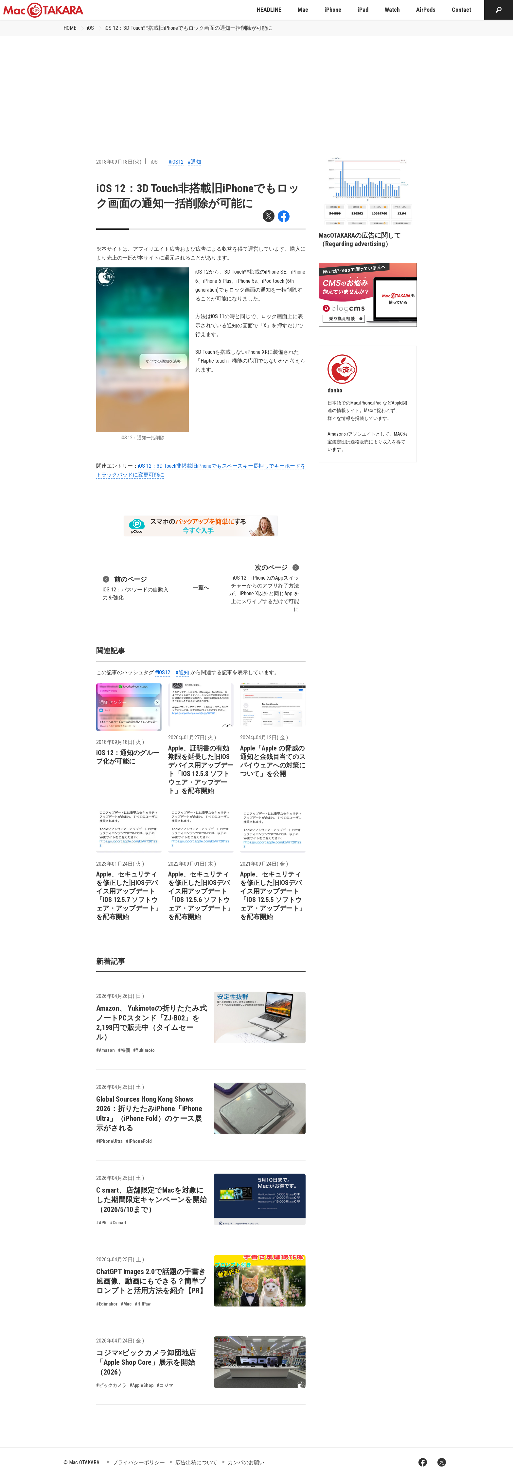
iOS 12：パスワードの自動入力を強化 (135, 587)
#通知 (194, 162)
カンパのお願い (246, 1462)
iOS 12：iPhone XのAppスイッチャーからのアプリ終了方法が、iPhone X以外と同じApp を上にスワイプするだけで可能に (264, 587)
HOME (69, 28)
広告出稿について (196, 1462)
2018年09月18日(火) (118, 162)
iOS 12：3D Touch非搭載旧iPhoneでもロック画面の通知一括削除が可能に (188, 28)
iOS (90, 28)
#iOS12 (176, 162)
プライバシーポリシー (139, 1462)
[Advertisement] (256, 85)
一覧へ (201, 588)
